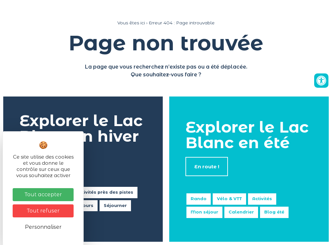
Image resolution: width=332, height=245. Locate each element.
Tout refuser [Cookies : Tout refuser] (43, 211)
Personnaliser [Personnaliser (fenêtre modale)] (43, 227)
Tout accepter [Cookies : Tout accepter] (43, 194)
